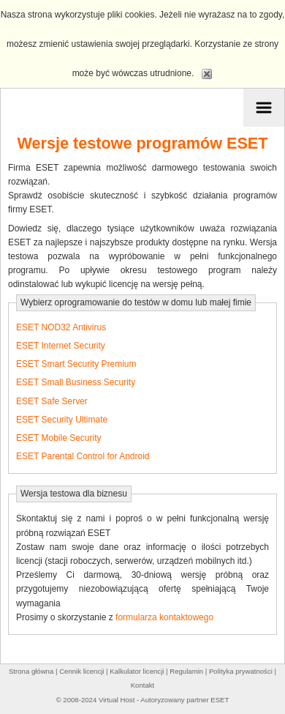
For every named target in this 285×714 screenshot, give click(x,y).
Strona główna (31, 671)
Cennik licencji (81, 671)
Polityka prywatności (241, 671)
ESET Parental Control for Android (83, 456)
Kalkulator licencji (137, 671)
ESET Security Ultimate (61, 419)
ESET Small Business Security (75, 382)
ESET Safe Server (52, 401)
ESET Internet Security (60, 346)
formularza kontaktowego (164, 617)
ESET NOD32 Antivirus (61, 327)
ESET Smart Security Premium (76, 364)
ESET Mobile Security (59, 438)
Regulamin (186, 671)
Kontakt (143, 685)
